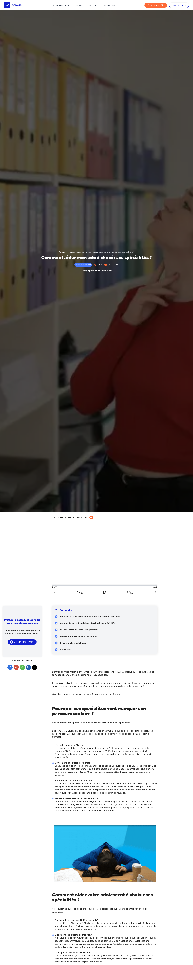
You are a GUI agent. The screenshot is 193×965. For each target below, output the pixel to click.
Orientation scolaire (83, 265)
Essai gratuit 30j (156, 5)
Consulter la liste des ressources (73, 517)
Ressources (74, 252)
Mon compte (179, 5)
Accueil (62, 252)
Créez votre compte (22, 642)
